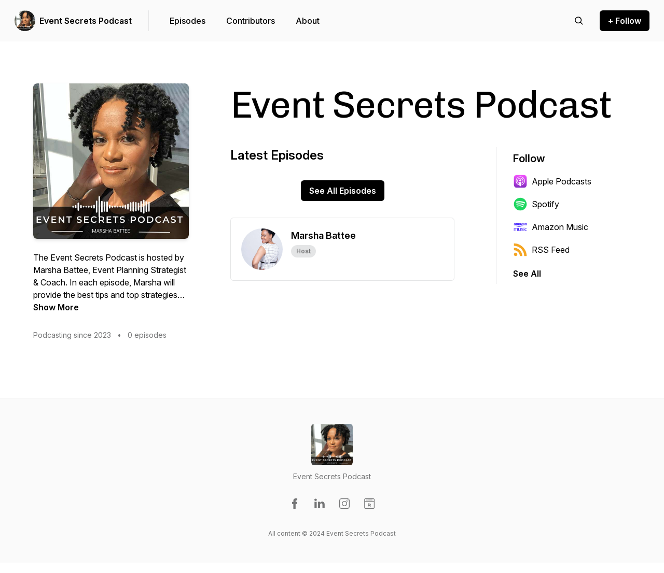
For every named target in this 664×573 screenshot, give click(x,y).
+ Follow (624, 21)
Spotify (536, 204)
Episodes (187, 21)
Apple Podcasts (552, 181)
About (308, 21)
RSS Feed (541, 249)
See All (527, 273)
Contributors (250, 21)
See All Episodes (342, 190)
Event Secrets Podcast (85, 21)
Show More (56, 307)
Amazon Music (550, 227)
